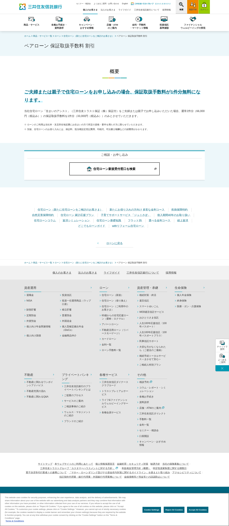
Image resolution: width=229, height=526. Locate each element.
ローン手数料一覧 (111, 350)
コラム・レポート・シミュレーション (152, 389)
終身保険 (182, 300)
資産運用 (30, 287)
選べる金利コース (160, 220)
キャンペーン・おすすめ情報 (152, 443)
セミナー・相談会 (83, 4)
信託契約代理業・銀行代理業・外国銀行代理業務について (90, 477)
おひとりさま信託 (149, 317)
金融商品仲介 (69, 335)
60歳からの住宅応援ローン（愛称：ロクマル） (115, 317)
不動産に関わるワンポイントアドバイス (39, 384)
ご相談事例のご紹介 (75, 406)
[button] (181, 6)
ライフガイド (124, 10)
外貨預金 (31, 321)
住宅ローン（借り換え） (115, 300)
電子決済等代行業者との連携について (46, 472)
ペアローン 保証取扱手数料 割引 (132, 36)
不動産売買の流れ (36, 391)
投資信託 (67, 295)
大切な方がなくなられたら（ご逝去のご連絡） (152, 348)
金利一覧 (106, 344)
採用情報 (166, 10)
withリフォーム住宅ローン (128, 225)
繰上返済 (183, 220)
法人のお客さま (108, 10)
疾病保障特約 (179, 209)
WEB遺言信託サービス (151, 312)
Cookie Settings (151, 511)
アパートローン (110, 324)
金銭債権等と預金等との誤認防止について (147, 477)
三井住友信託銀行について (146, 10)
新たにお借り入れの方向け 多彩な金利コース (137, 209)
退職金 (30, 295)
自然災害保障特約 (43, 215)
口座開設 (144, 436)
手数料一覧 (145, 419)
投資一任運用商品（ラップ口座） (76, 302)
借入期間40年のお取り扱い (174, 215)
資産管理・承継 (147, 287)
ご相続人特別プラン (150, 364)
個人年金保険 (184, 295)
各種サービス (108, 374)
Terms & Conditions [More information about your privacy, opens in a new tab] (15, 522)
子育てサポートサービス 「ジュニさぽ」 (126, 215)
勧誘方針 (155, 464)
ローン (58, 36)
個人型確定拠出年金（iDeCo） (73, 328)
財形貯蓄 (31, 309)
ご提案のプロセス (73, 395)
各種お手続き (146, 396)
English (125, 4)
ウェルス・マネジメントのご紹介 (77, 414)
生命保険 (181, 287)
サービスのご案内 (73, 401)
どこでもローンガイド (92, 225)
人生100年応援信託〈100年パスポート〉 (153, 325)
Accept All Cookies (198, 511)
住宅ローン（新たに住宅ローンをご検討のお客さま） (88, 36)
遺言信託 (144, 300)
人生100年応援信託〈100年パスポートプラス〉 (153, 334)
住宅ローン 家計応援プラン (78, 215)
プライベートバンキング (75, 377)
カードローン (109, 339)
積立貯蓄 (67, 309)
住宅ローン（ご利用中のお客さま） (115, 308)
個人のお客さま (90, 10)
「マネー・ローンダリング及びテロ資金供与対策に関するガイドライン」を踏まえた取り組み (119, 472)
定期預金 (31, 315)
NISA (29, 300)
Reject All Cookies (174, 511)
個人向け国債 (33, 335)
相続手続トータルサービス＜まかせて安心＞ (152, 357)
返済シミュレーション (76, 220)
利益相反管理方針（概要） (136, 468)
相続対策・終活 (147, 295)
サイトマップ (45, 464)
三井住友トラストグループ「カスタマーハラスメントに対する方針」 (79, 468)
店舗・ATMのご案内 (151, 408)
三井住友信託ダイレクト (152, 413)
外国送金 (67, 321)
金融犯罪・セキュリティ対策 (132, 464)
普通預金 (67, 315)
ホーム (27, 36)
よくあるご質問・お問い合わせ (106, 4)
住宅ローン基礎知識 (109, 220)
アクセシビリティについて (186, 472)
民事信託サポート (149, 341)
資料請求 (144, 402)
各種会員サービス (111, 412)
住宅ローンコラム (45, 220)
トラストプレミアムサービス (115, 393)
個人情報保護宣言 (105, 464)
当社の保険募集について (175, 464)
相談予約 (145, 382)
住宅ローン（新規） (112, 295)
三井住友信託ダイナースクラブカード (115, 384)
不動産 (28, 374)
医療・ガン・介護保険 (189, 306)
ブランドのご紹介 (73, 421)
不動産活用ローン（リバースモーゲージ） (115, 332)
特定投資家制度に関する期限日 (170, 468)
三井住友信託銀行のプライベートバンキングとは (77, 388)
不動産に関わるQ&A (37, 396)
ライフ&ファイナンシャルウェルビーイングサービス (115, 403)
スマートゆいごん (149, 306)
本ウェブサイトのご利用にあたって (74, 464)
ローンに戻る (114, 243)
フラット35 (135, 220)
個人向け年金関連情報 (38, 326)
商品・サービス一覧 (42, 36)
